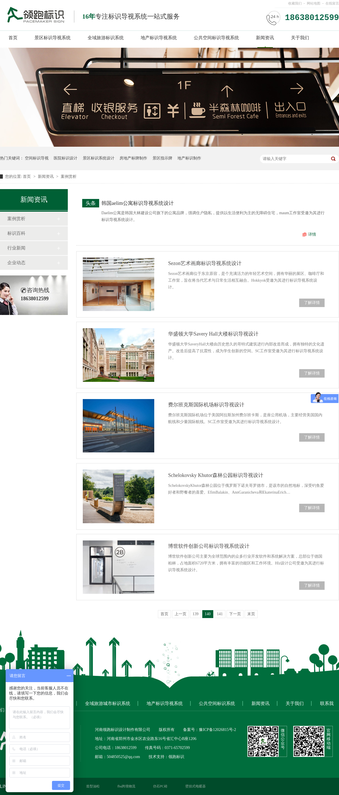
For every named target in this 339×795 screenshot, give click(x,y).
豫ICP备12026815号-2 (217, 730)
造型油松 (93, 786)
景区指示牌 (162, 158)
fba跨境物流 (126, 786)
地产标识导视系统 (159, 37)
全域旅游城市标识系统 (107, 703)
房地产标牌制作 (133, 158)
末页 (251, 614)
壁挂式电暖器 (195, 786)
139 (196, 614)
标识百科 (16, 233)
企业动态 (16, 262)
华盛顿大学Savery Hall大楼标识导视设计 (213, 334)
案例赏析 (69, 176)
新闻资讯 (265, 37)
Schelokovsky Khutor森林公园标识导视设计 (215, 475)
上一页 (180, 614)
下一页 (235, 614)
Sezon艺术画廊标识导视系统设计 (205, 263)
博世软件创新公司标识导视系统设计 (208, 546)
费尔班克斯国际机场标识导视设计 (206, 405)
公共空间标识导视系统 (216, 37)
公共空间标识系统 (217, 703)
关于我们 (300, 37)
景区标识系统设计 (98, 158)
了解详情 (312, 303)
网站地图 (313, 3)
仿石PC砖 (160, 786)
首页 (13, 37)
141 (220, 614)
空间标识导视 (37, 158)
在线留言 (332, 3)
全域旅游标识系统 (106, 37)
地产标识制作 (189, 158)
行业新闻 (16, 248)
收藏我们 (295, 3)
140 (208, 614)
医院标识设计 (65, 158)
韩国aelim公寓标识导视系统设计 (137, 203)
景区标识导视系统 (52, 37)
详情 (312, 234)
